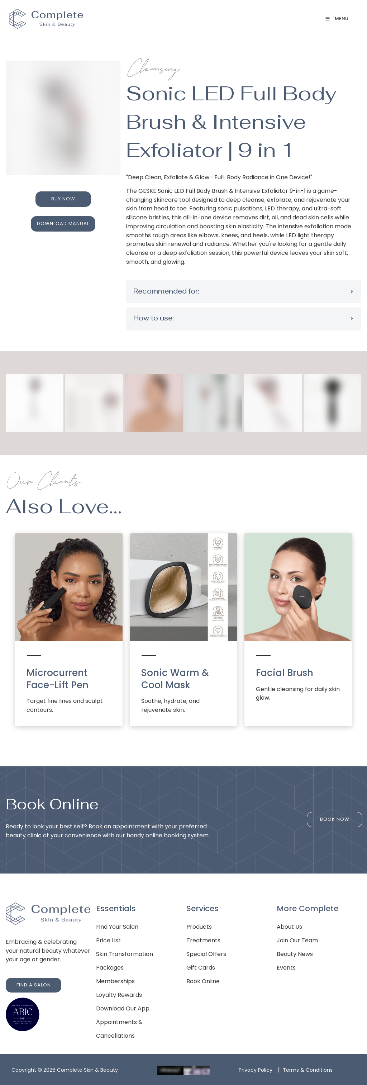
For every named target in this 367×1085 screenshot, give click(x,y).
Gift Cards (200, 967)
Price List (108, 940)
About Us (289, 927)
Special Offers (206, 954)
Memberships (115, 981)
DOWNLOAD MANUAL (63, 219)
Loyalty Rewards (119, 995)
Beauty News (295, 954)
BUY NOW (63, 195)
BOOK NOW (334, 816)
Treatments (203, 940)
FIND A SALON (23, 982)
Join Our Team (297, 940)
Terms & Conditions (308, 1070)
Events (286, 967)
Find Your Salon (117, 927)
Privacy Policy (255, 1070)
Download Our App (122, 1008)
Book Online (203, 981)
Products (199, 927)
